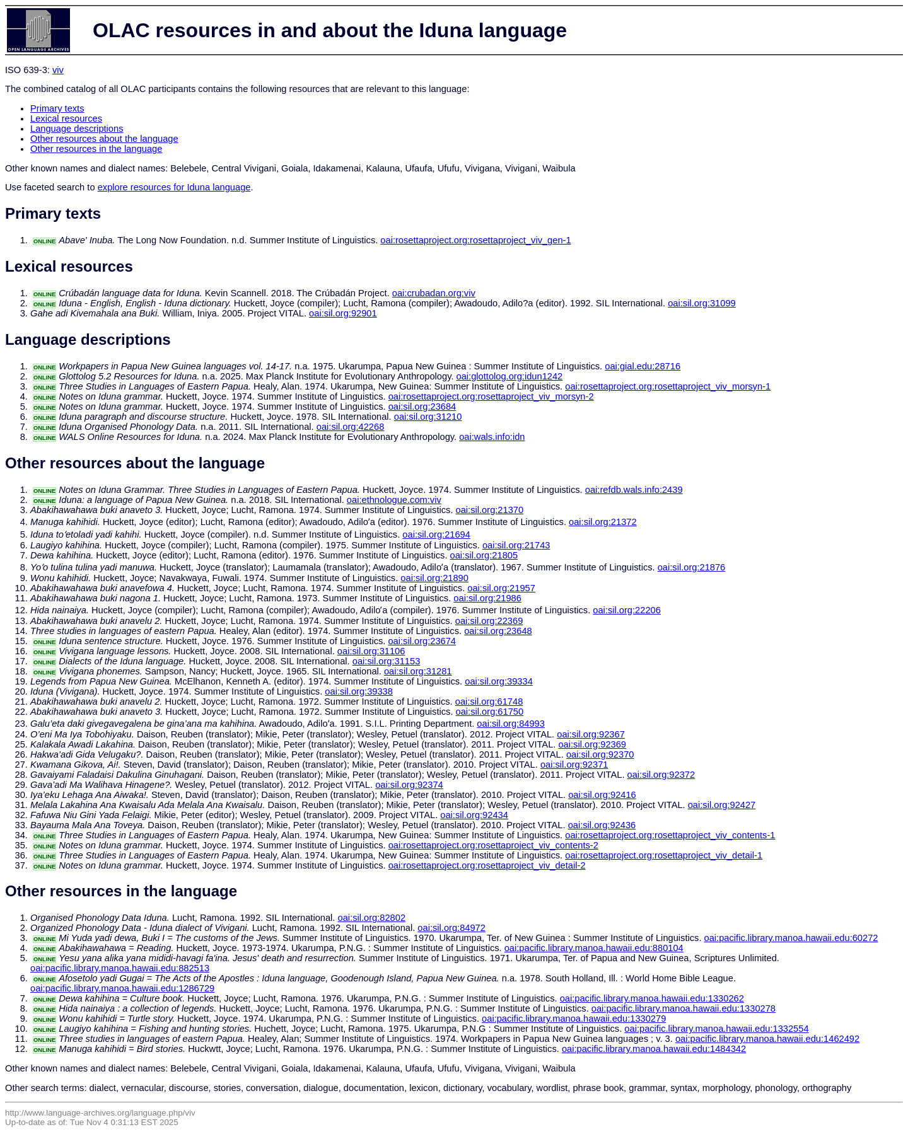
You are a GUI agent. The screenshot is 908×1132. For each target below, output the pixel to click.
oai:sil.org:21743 (516, 545)
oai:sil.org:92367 (591, 734)
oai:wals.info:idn (492, 437)
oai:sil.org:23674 (422, 641)
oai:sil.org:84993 (511, 724)
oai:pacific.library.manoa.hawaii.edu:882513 (119, 968)
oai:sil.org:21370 (490, 510)
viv (58, 70)
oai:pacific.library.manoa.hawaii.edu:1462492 (767, 1039)
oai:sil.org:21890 (434, 578)
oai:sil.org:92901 (343, 313)
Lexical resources (66, 118)
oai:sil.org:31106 (371, 651)
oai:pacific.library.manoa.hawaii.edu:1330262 (652, 998)
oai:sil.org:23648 (498, 631)
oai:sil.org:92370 (600, 754)
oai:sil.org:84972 (451, 928)
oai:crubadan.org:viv (433, 293)
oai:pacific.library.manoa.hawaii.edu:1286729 (122, 988)
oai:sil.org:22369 (489, 621)
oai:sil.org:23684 (422, 406)
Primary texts (57, 108)
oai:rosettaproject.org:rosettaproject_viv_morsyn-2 (491, 396)
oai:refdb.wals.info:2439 (634, 490)
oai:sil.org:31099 (702, 303)
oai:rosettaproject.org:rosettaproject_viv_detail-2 (487, 865)
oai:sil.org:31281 (418, 671)
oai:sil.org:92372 (661, 775)
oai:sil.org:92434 (474, 815)
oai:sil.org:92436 (602, 825)
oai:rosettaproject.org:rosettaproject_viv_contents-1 (670, 835)
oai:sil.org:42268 (351, 427)
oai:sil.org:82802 (372, 918)
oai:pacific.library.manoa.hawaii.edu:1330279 (574, 1019)
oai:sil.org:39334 (499, 681)
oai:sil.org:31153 (386, 661)
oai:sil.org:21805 (484, 555)
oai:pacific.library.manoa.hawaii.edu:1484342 (654, 1049)
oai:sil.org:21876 (692, 567)
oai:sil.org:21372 (603, 522)
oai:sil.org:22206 (627, 610)
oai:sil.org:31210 (428, 417)
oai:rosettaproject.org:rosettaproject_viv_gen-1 (475, 240)
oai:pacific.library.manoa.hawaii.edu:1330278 (683, 1008)
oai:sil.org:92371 (574, 764)
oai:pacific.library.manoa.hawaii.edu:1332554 (716, 1029)
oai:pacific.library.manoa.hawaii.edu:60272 (791, 938)
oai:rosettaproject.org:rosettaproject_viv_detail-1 (663, 855)
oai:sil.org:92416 (602, 795)
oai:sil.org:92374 (409, 785)
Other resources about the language (104, 139)
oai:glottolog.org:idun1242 (510, 376)
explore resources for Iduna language (174, 187)
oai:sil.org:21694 (436, 534)
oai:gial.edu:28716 (642, 366)
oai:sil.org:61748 (489, 701)
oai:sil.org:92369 (592, 744)
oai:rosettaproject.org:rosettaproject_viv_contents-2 (493, 845)
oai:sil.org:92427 (722, 805)
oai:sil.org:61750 (490, 712)
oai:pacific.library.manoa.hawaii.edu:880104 (594, 948)
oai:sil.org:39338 (359, 691)
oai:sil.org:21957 (501, 588)
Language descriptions (77, 129)
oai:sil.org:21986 (487, 598)
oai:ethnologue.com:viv (394, 500)
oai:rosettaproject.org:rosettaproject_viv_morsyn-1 (668, 386)
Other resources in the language (96, 149)
